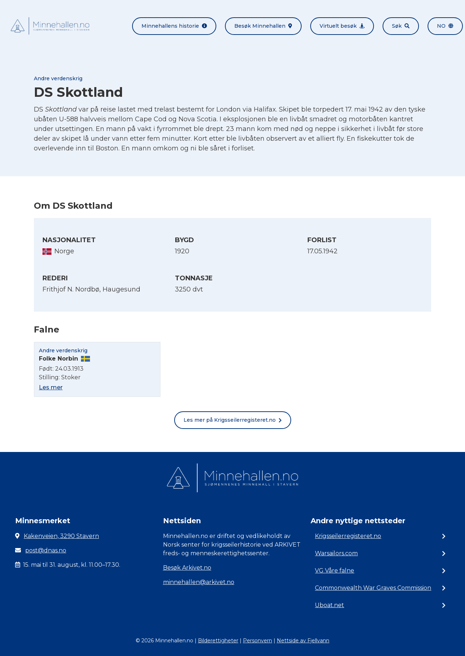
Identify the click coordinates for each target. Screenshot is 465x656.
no (445, 26)
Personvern (257, 640)
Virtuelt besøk (342, 26)
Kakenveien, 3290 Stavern (61, 536)
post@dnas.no (45, 550)
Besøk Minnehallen (263, 26)
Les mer (51, 387)
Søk (401, 26)
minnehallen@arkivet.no (198, 582)
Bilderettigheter (218, 640)
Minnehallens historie (174, 26)
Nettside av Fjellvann (303, 640)
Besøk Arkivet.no (187, 567)
